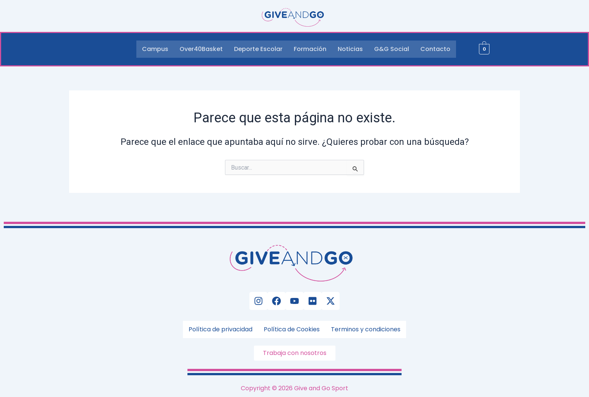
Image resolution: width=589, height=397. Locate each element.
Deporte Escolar (258, 49)
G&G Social (391, 49)
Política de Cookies (292, 329)
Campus (155, 49)
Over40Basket (201, 49)
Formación (310, 49)
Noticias (350, 49)
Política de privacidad (220, 329)
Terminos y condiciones (365, 329)
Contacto (435, 49)
